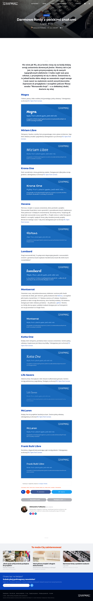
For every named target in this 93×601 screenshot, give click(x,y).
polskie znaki (39, 487)
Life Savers (27, 374)
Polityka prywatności (43, 593)
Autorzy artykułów (20, 593)
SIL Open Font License (35, 101)
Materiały (46, 15)
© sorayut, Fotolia (43, 483)
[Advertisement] (46, 50)
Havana (25, 203)
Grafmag (11, 595)
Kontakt (78, 3)
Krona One (27, 168)
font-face (32, 487)
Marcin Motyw (6, 568)
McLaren (26, 410)
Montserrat (28, 289)
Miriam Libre (29, 130)
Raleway (60, 295)
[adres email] (16, 585)
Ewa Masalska (36, 568)
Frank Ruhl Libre (31, 445)
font (28, 487)
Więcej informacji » (51, 597)
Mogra (25, 94)
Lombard (26, 251)
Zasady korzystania (33, 593)
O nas (52, 3)
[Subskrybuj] (31, 585)
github (59, 302)
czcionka (23, 487)
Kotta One (27, 336)
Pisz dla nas (12, 593)
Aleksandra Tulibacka (38, 28)
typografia (58, 487)
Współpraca (62, 3)
